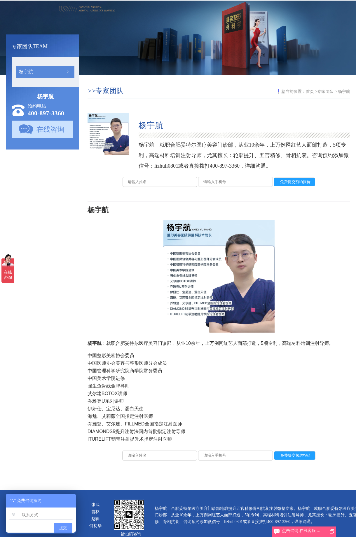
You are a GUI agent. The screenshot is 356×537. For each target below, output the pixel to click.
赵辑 (95, 519)
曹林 (95, 512)
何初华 (95, 526)
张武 (95, 505)
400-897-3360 (46, 113)
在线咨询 (50, 129)
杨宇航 (26, 71)
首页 (310, 91)
